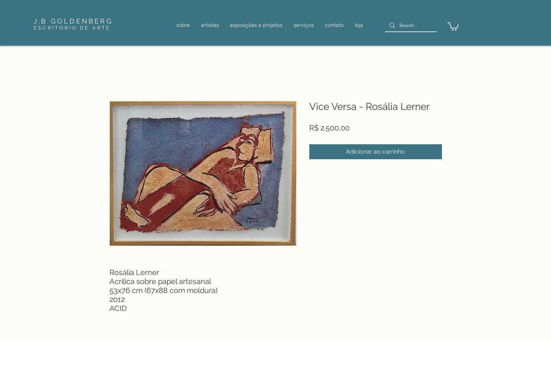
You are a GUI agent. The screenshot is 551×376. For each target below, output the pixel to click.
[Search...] (410, 25)
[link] (453, 26)
